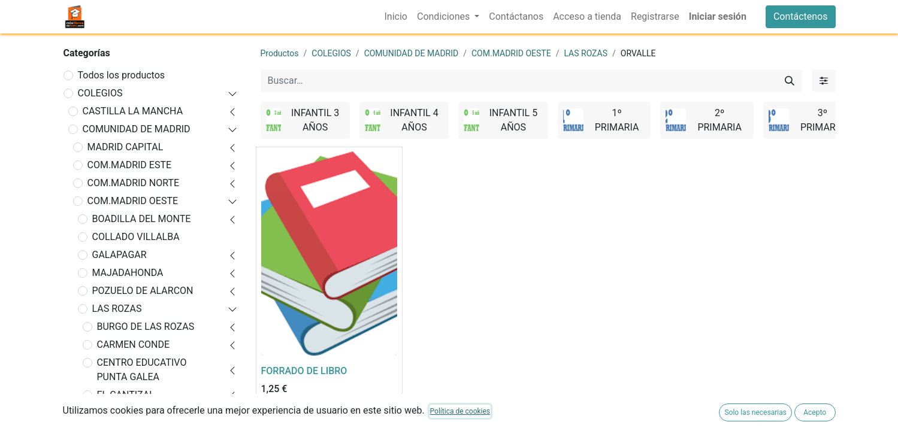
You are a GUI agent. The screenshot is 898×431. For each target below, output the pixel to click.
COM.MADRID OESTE (133, 201)
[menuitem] (396, 17)
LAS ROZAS (117, 308)
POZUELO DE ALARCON (142, 290)
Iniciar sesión (717, 16)
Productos (280, 53)
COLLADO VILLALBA (136, 236)
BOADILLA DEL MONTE (141, 218)
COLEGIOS (100, 93)
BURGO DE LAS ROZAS (146, 326)
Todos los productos (121, 75)
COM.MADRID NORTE (133, 183)
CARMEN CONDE (133, 344)
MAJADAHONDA (128, 272)
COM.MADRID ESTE (129, 165)
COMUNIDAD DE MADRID (137, 129)
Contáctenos (800, 16)
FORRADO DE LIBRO (304, 371)
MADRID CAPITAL (125, 147)
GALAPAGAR (119, 254)
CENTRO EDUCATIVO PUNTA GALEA (142, 370)
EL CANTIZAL (126, 394)
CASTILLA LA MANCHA (133, 111)
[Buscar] (789, 80)
